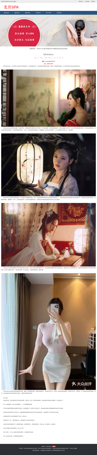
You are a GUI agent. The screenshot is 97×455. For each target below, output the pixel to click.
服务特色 (27, 12)
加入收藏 (87, 1)
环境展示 (38, 12)
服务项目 (17, 12)
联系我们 (93, 1)
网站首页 (81, 1)
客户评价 (48, 12)
